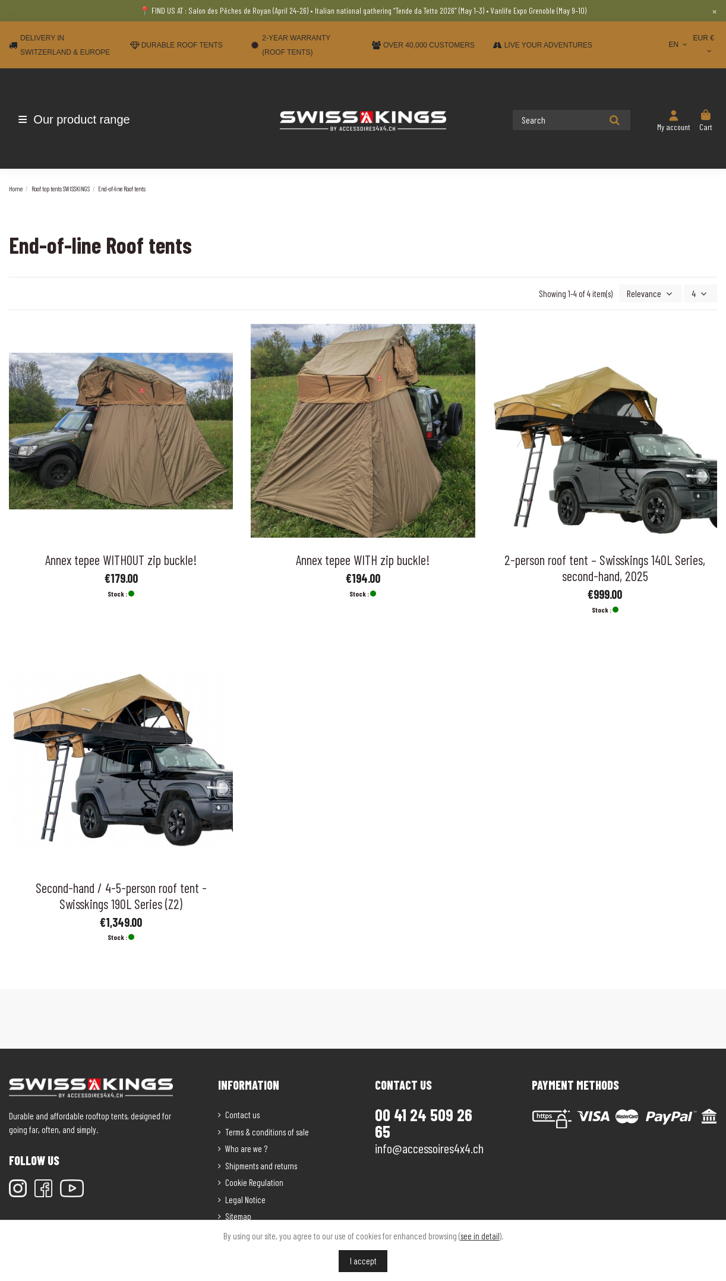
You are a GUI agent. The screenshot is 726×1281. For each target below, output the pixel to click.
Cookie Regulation (254, 1181)
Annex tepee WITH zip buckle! (363, 558)
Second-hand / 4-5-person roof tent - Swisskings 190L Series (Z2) (121, 894)
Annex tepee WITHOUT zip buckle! (121, 558)
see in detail (480, 1235)
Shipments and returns (261, 1164)
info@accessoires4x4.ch (429, 1146)
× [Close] (714, 11)
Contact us (242, 1113)
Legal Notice (245, 1198)
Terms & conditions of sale (267, 1130)
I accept (363, 1260)
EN (678, 44)
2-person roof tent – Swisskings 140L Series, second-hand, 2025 (604, 566)
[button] (79, 119)
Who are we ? (246, 1147)
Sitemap (238, 1215)
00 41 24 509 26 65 (423, 1121)
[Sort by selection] (654, 293)
